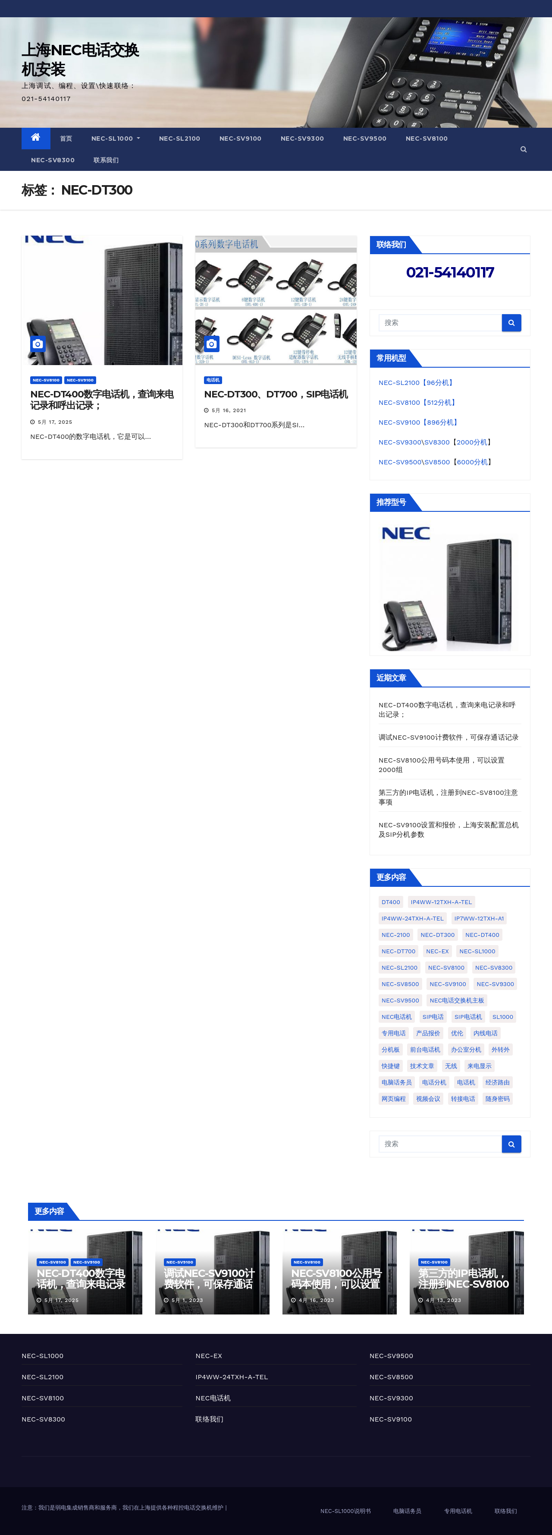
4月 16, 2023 (316, 1300)
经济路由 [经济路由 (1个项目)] (498, 1082)
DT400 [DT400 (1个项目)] (391, 901)
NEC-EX (208, 1356)
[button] (524, 149)
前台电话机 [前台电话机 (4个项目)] (425, 1049)
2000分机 (472, 442)
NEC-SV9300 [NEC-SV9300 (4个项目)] (495, 983)
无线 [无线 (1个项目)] (451, 1065)
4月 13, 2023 (443, 1300)
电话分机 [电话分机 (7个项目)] (434, 1082)
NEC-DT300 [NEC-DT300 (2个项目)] (437, 934)
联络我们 (209, 1419)
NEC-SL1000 (115, 138)
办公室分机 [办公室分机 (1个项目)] (466, 1049)
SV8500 (437, 462)
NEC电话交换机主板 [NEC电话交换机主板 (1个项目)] (457, 1000)
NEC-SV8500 (392, 1377)
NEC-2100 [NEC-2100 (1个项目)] (396, 934)
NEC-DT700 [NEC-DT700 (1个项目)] (399, 951)
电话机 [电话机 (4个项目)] (466, 1082)
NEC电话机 (213, 1398)
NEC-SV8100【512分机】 (418, 402)
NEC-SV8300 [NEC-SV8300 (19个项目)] (494, 967)
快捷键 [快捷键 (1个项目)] (391, 1065)
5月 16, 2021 (229, 410)
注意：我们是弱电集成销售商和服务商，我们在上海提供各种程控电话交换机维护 (123, 1507)
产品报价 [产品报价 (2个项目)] (428, 1033)
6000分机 (472, 462)
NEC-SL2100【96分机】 (417, 382)
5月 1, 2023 (187, 1300)
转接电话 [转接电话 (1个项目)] (463, 1098)
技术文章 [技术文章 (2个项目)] (422, 1065)
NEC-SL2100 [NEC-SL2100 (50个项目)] (400, 967)
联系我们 (106, 160)
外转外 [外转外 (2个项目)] (501, 1049)
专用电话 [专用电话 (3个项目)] (394, 1033)
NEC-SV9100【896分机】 (420, 422)
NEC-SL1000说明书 (345, 1511)
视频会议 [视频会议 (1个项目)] (428, 1098)
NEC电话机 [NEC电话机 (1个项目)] (397, 1016)
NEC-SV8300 (53, 160)
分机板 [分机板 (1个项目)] (391, 1049)
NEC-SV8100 (427, 138)
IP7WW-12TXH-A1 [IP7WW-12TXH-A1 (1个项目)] (479, 918)
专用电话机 (458, 1511)
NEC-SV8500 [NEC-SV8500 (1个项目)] (400, 983)
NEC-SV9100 (241, 138)
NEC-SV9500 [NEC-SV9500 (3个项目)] (400, 1000)
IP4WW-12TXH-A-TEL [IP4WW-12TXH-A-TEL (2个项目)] (441, 901)
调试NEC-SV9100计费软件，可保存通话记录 (449, 737)
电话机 (213, 380)
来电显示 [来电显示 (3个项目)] (479, 1065)
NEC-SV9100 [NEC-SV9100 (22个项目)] (448, 983)
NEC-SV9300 (302, 138)
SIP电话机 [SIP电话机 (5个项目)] (468, 1016)
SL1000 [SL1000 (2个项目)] (502, 1016)
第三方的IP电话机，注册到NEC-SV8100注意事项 (463, 1284)
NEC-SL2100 (180, 138)
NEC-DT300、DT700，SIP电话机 (276, 394)
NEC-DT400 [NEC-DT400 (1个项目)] (482, 934)
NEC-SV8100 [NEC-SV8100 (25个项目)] (446, 967)
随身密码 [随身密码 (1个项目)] (498, 1098)
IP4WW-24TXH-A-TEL (231, 1377)
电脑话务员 (407, 1511)
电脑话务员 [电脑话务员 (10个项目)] (397, 1082)
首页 (66, 138)
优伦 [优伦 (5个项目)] (457, 1033)
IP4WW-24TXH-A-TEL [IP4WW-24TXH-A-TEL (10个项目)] (413, 918)
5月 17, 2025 (55, 422)
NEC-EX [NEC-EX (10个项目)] (437, 951)
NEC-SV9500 (365, 138)
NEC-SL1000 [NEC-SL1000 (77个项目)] (477, 951)
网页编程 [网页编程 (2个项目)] (394, 1098)
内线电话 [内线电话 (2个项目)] (486, 1033)
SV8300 (437, 442)
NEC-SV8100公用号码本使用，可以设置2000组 (336, 1284)
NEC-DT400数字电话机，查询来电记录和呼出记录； (102, 399)
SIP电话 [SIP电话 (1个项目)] (433, 1016)
